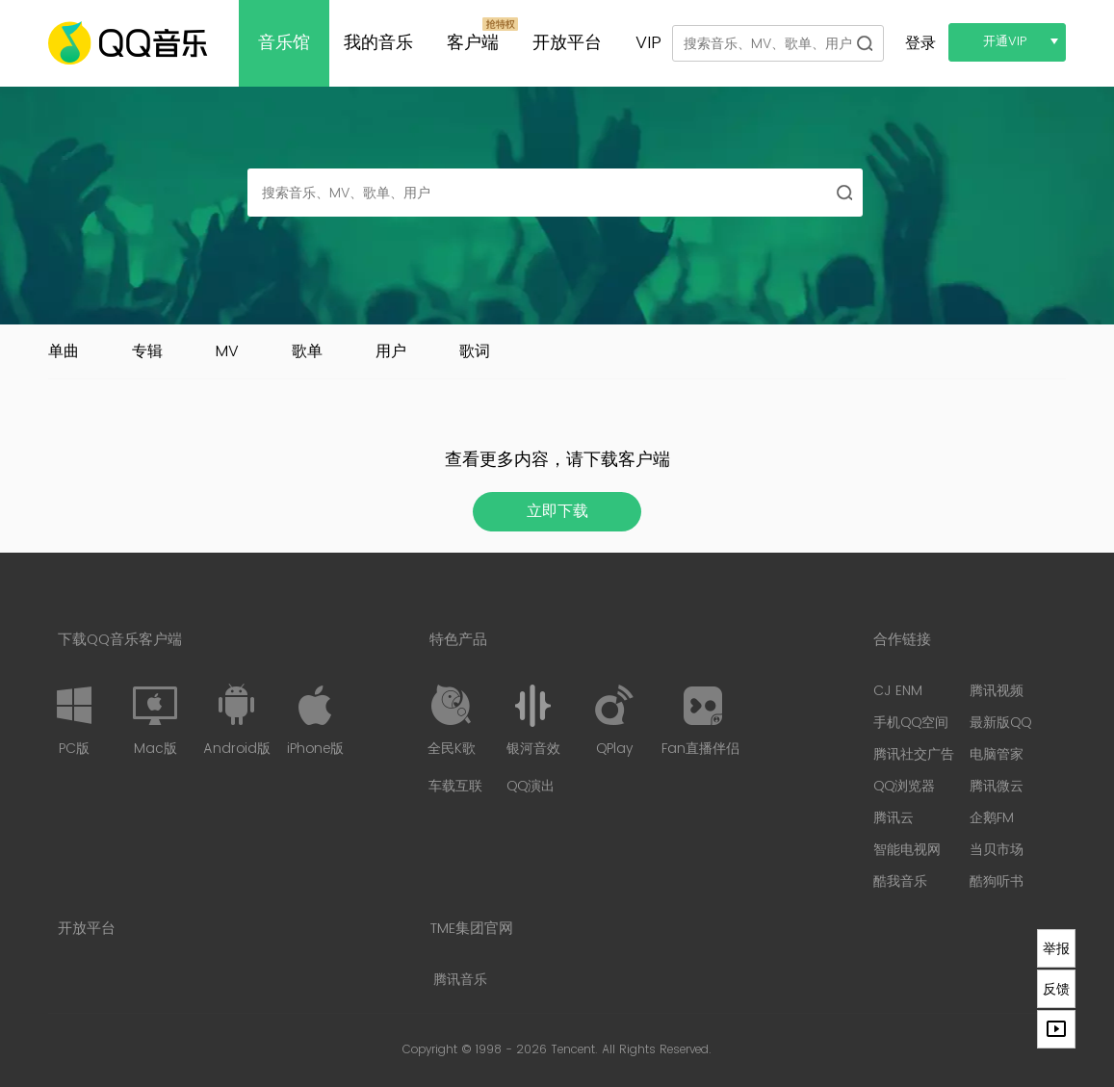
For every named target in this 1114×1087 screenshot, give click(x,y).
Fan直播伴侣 (700, 720)
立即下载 (557, 511)
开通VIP (1005, 42)
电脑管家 (996, 754)
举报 (1056, 948)
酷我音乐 (900, 881)
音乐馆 (284, 43)
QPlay (614, 720)
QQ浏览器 (904, 786)
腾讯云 (893, 818)
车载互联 (455, 786)
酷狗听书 (996, 881)
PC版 (73, 720)
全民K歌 (451, 720)
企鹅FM (992, 818)
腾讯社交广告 (913, 754)
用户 (391, 351)
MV (227, 351)
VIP (648, 43)
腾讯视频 (996, 691)
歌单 (307, 351)
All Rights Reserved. (657, 1050)
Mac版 (155, 720)
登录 (920, 43)
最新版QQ (1000, 723)
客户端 (473, 43)
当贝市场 (996, 850)
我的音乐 (378, 43)
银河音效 (533, 720)
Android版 (237, 720)
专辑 (147, 351)
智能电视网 (907, 850)
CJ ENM (897, 691)
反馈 (1056, 988)
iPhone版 (315, 720)
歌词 (474, 351)
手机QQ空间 (910, 723)
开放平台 (567, 43)
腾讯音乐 (460, 980)
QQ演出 (530, 786)
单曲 (63, 351)
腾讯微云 (996, 786)
